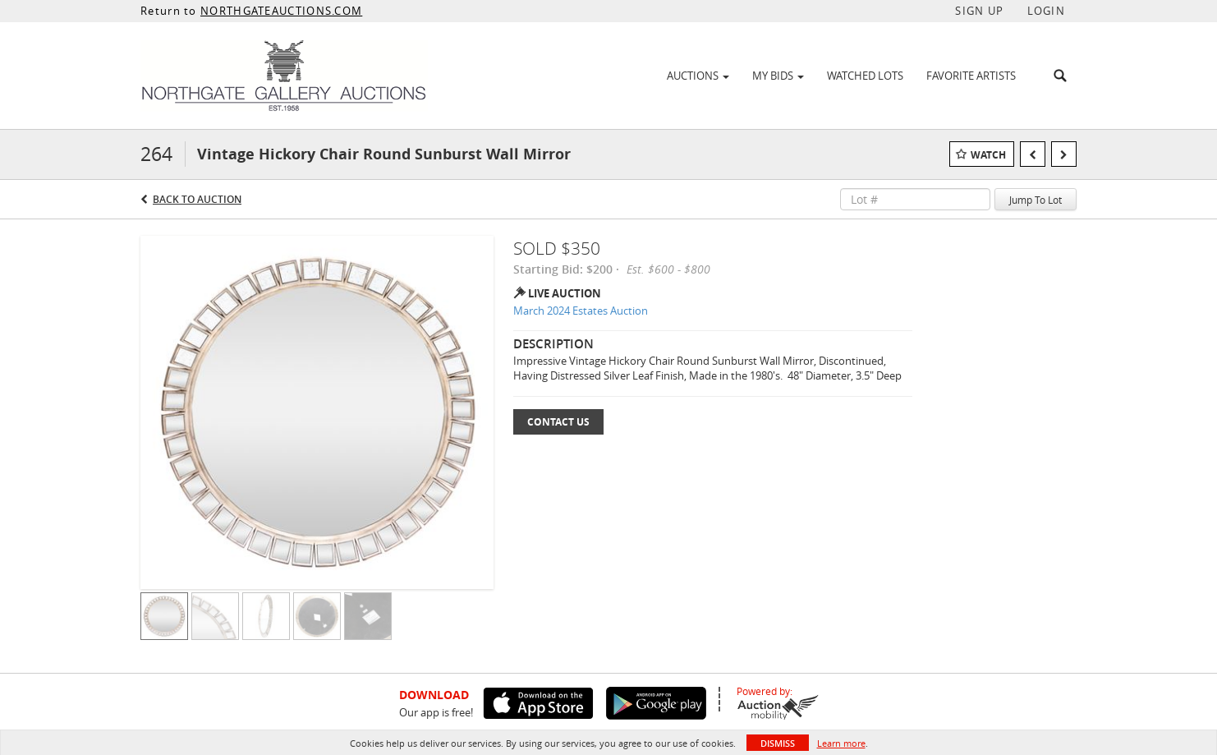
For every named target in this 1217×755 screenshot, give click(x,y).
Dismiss (777, 743)
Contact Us (558, 422)
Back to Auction (197, 199)
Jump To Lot (1035, 199)
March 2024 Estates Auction (580, 310)
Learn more (841, 743)
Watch (988, 155)
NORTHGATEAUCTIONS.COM (281, 10)
